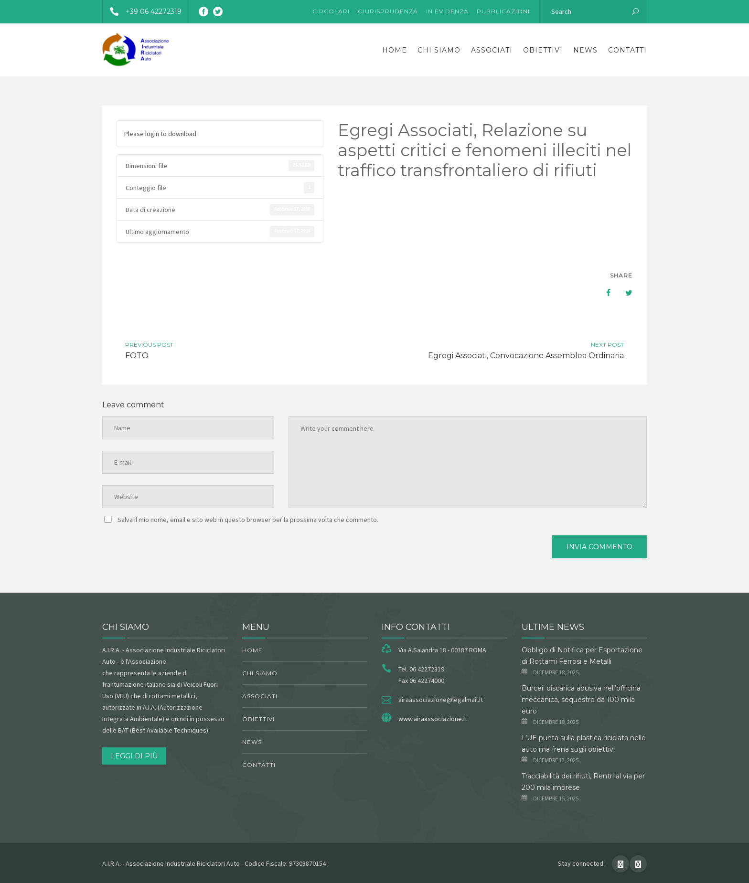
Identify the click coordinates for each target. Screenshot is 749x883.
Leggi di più (134, 756)
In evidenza (447, 11)
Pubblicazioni (503, 11)
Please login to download (160, 133)
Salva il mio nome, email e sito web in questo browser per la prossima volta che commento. (248, 519)
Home (394, 50)
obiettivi (543, 50)
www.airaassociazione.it (432, 718)
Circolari (331, 11)
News (585, 50)
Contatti (627, 50)
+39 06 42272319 (142, 11)
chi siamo (438, 50)
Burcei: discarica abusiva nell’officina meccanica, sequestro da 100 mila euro (581, 699)
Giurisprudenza (388, 11)
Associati (492, 50)
